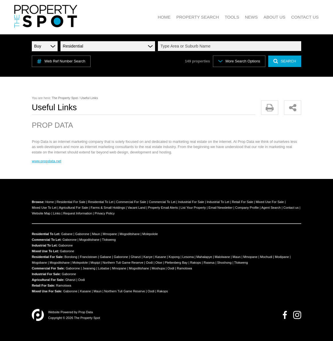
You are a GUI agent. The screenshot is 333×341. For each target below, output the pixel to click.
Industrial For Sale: (46, 274)
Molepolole (150, 234)
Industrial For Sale (191, 202)
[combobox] (230, 46)
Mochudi (266, 257)
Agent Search (271, 207)
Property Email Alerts (163, 207)
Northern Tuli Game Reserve (123, 262)
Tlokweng (109, 239)
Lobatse (103, 268)
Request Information (77, 213)
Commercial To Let (162, 202)
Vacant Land (136, 207)
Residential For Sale (70, 202)
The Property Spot (65, 98)
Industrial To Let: (45, 245)
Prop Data (86, 312)
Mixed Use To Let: (45, 251)
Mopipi (95, 262)
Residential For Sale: (48, 257)
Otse (158, 262)
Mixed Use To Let (44, 207)
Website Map (41, 213)
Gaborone (82, 234)
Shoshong (224, 262)
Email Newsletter (221, 207)
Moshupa (158, 268)
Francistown (88, 257)
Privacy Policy (105, 213)
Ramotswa (184, 268)
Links (56, 213)
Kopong (174, 257)
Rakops (195, 262)
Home (49, 202)
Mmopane (110, 234)
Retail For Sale (242, 202)
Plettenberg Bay (176, 262)
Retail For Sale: (43, 285)
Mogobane (39, 262)
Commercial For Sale (131, 202)
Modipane (282, 257)
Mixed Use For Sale (270, 202)
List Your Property (193, 207)
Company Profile (247, 207)
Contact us (291, 207)
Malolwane (222, 257)
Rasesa (209, 262)
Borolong (70, 257)
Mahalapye (204, 257)
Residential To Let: (46, 234)
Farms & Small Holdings (108, 207)
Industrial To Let (218, 202)
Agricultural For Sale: (48, 279)
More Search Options (239, 61)
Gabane (67, 234)
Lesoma (188, 257)
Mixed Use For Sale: (47, 291)
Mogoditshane (130, 234)
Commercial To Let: (47, 239)
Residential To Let (100, 202)
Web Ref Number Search (61, 61)
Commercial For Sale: (48, 268)
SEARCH (284, 61)
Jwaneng (89, 268)
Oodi (149, 262)
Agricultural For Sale (73, 207)
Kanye (148, 257)
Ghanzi (136, 257)
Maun (96, 234)
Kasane (160, 257)
